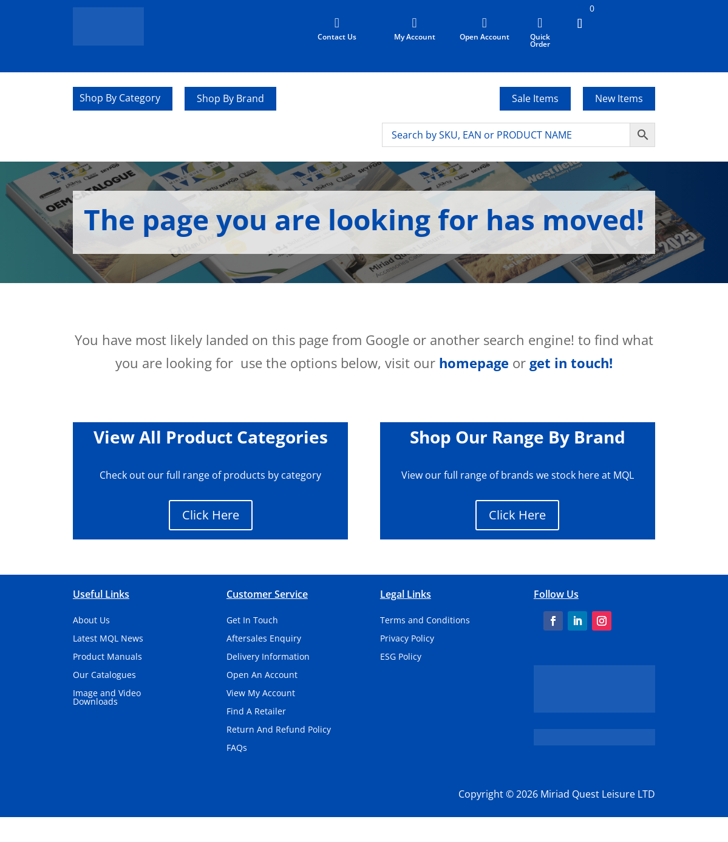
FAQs (236, 748)
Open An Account (262, 675)
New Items (619, 98)
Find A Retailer (256, 712)
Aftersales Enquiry (263, 639)
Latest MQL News (108, 639)
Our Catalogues (104, 675)
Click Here (210, 515)
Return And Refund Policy (278, 730)
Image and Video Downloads (107, 698)
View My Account (260, 694)
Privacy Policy (407, 639)
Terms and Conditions (425, 621)
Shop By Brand (230, 98)
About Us (91, 621)
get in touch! (571, 363)
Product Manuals (107, 657)
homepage (474, 363)
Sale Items (535, 98)
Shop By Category (120, 99)
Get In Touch (252, 621)
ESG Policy (400, 657)
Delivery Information (268, 657)
